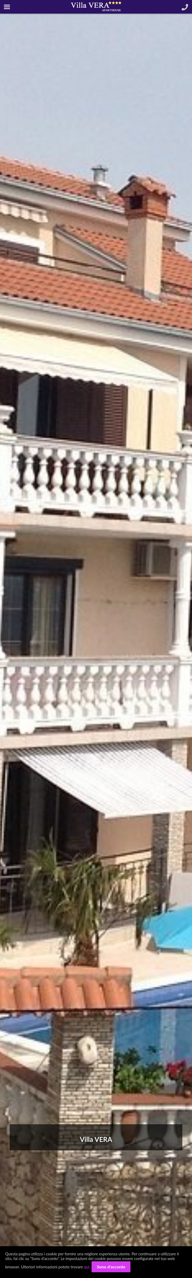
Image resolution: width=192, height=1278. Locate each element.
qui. (87, 1266)
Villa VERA (96, 1139)
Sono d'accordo (111, 1266)
